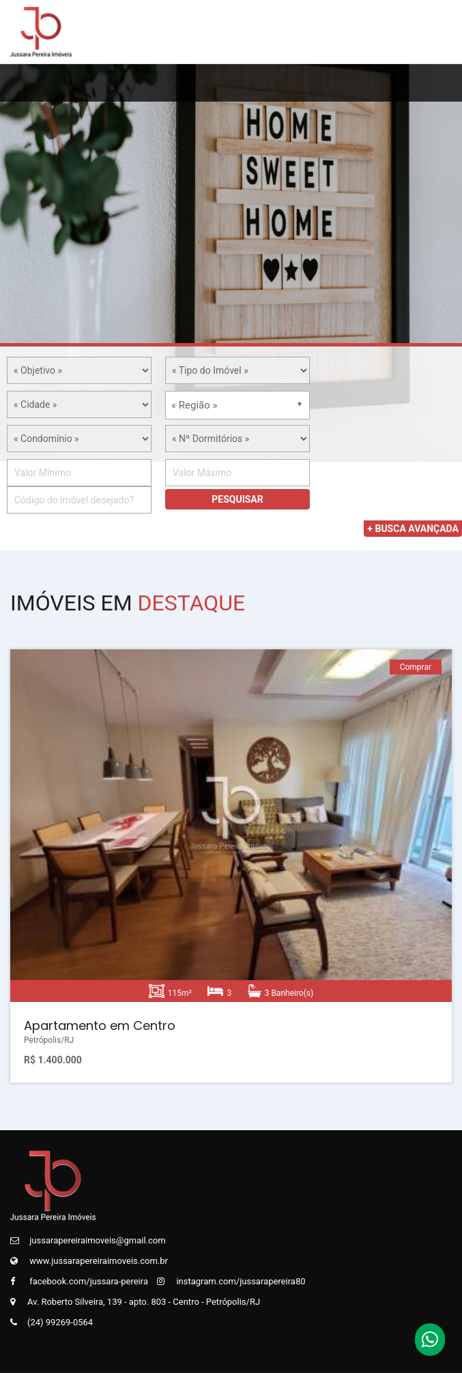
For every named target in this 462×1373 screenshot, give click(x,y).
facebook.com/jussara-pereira (79, 1281)
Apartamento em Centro (99, 1025)
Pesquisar (237, 499)
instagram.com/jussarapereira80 (231, 1281)
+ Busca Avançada (413, 528)
